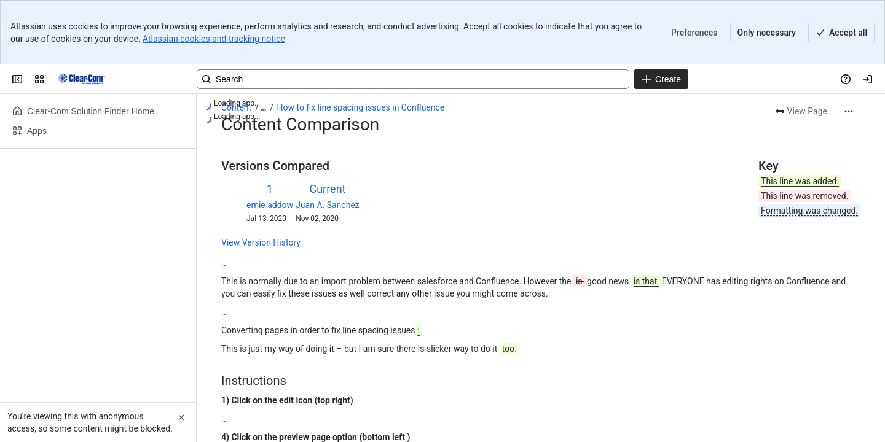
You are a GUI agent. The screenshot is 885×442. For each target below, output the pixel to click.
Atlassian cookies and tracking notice (214, 39)
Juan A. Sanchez (328, 205)
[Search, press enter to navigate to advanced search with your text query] (413, 79)
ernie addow (269, 205)
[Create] (661, 79)
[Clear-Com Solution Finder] (81, 79)
